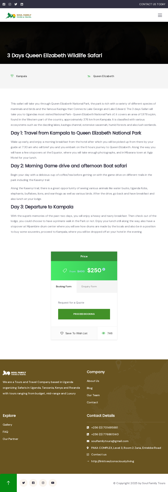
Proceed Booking (84, 314)
